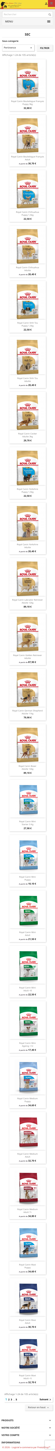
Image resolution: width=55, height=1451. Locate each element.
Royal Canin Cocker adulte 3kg (27, 435)
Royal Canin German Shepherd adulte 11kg (27, 712)
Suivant (46, 1399)
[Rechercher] (27, 14)
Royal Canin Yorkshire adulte (27, 546)
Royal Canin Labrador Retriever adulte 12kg (27, 601)
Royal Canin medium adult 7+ (27, 1210)
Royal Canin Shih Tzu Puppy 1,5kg (27, 324)
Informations (10, 1442)
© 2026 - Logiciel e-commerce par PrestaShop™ (26, 1447)
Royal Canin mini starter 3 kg (27, 823)
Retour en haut (39, 1407)
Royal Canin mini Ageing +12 (27, 1044)
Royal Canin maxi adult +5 (27, 1377)
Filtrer (44, 48)
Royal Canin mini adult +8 (27, 989)
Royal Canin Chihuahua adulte (27, 269)
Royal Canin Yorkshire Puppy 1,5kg (27, 490)
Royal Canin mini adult (27, 933)
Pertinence (18, 48)
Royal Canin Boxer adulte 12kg (27, 767)
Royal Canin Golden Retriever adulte (27, 656)
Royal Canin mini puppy (27, 878)
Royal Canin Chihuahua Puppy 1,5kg (27, 213)
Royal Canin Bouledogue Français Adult (27, 158)
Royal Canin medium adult (27, 1155)
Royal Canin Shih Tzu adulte (27, 379)
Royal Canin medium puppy (27, 1100)
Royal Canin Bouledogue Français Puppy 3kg (27, 102)
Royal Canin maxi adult (27, 1321)
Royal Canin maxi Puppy (27, 1266)
